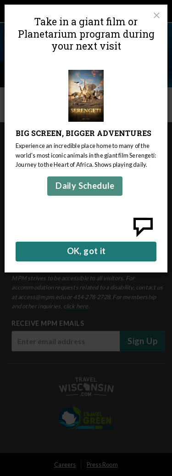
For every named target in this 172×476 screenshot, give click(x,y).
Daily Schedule (85, 186)
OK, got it (86, 251)
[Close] (156, 16)
